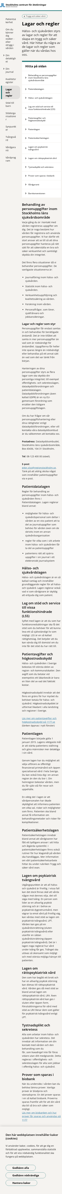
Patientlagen (34, 129)
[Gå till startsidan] (31, 5)
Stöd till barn (10, 104)
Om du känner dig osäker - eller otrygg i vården (10, 39)
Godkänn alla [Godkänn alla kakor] (20, 1167)
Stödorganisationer (11, 116)
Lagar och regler (9, 92)
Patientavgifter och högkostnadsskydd (37, 119)
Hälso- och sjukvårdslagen (40, 97)
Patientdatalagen (36, 89)
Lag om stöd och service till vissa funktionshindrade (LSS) (42, 108)
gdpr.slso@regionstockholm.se (39, 467)
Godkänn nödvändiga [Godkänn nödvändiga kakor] (25, 1175)
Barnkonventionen (36, 193)
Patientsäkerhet (11, 21)
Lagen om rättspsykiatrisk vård (42, 158)
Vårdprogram (11, 159)
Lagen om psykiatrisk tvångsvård (38, 148)
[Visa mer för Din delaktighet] (3, 55)
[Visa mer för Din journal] (3, 68)
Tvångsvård (11, 138)
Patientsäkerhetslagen (38, 138)
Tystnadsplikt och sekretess (41, 167)
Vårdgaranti (11, 149)
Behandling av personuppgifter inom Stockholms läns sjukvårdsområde (42, 78)
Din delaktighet (11, 58)
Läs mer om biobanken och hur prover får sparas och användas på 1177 (41, 1116)
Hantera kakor (21, 1182)
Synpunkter (11, 128)
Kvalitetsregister (11, 80)
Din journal (10, 70)
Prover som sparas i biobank (41, 175)
